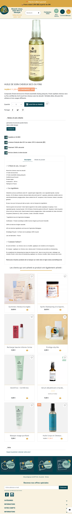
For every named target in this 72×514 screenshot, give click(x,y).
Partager (12, 110)
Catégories (8, 500)
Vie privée (41, 477)
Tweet (17, 110)
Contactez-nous (47, 12)
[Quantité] (17, 104)
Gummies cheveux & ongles (19, 307)
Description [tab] (27, 160)
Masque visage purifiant (19, 435)
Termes (47, 477)
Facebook (7, 494)
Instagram (12, 494)
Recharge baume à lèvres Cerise (19, 347)
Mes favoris (56, 15)
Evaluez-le (11, 129)
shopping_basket (27, 310)
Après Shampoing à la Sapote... (52, 307)
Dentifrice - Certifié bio (19, 388)
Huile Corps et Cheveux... (52, 435)
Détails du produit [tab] (39, 160)
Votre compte (9, 508)
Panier (69, 15)
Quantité (7, 104)
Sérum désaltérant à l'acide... (52, 388)
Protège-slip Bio (52, 347)
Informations (9, 504)
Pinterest (23, 110)
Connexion (63, 15)
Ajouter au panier (34, 104)
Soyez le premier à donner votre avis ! (19, 452)
